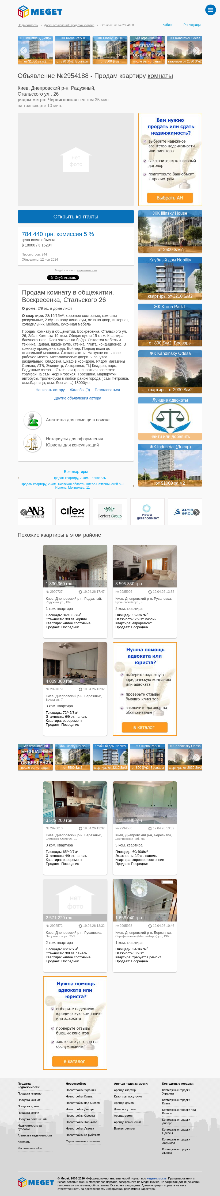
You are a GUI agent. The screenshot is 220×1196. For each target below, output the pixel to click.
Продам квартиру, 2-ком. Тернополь (79, 478)
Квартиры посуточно (128, 1096)
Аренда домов (124, 1102)
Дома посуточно (125, 1109)
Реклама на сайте (30, 1148)
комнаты (160, 75)
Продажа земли (28, 1112)
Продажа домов (28, 1106)
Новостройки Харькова (81, 1122)
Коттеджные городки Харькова (176, 1141)
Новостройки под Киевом (83, 1102)
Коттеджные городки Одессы (176, 1131)
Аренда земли (123, 1115)
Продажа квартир (29, 1093)
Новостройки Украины (81, 1090)
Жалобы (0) (80, 390)
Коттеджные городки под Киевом (179, 1111)
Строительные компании (83, 1141)
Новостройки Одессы (80, 1115)
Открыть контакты (76, 216)
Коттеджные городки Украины (176, 1091)
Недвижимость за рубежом (30, 1127)
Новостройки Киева (79, 1096)
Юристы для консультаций (72, 445)
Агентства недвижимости (35, 1135)
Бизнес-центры (124, 1128)
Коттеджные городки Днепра (176, 1121)
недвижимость (87, 270)
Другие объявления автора (77, 398)
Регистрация (193, 25)
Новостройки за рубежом (83, 1134)
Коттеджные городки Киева (176, 1101)
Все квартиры (76, 471)
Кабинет (168, 25)
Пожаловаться (107, 390)
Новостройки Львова (80, 1128)
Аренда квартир (125, 1090)
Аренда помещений (127, 1122)
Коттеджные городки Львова (176, 1151)
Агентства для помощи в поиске (77, 420)
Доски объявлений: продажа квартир (69, 25)
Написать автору (50, 390)
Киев (23, 88)
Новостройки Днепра (80, 1109)
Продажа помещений (32, 1119)
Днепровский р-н (49, 88)
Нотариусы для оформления (74, 439)
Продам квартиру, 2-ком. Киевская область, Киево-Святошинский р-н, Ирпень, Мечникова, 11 (72, 486)
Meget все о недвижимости (36, 1182)
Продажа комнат (29, 1099)
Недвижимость (28, 25)
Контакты (24, 1141)
